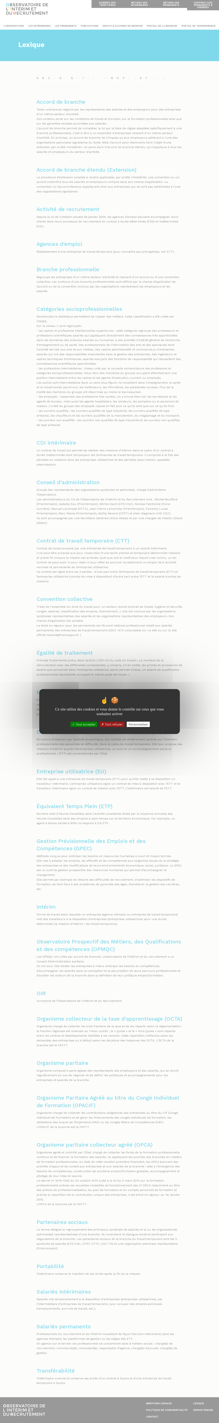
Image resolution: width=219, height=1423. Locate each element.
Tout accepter (84, 724)
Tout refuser (112, 724)
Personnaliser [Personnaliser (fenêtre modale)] (138, 724)
